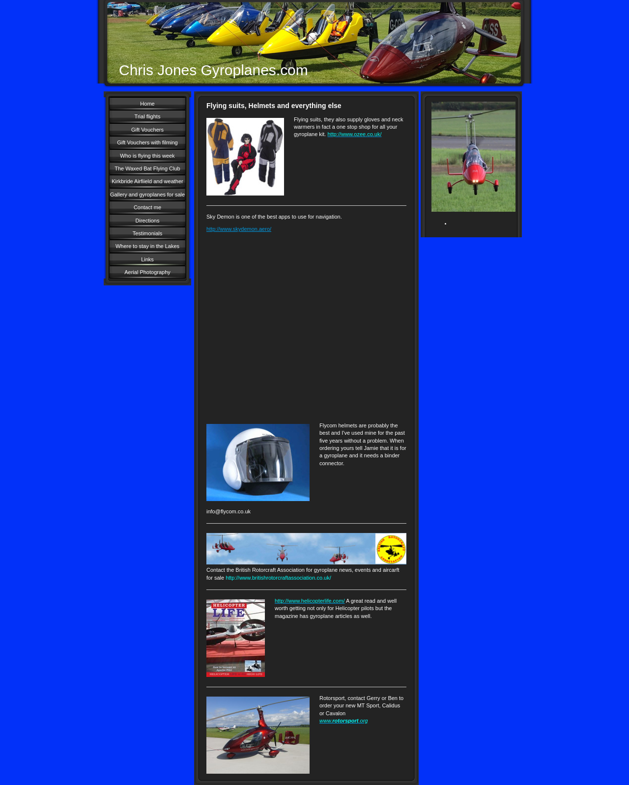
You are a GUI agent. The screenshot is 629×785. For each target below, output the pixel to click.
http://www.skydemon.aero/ (238, 229)
